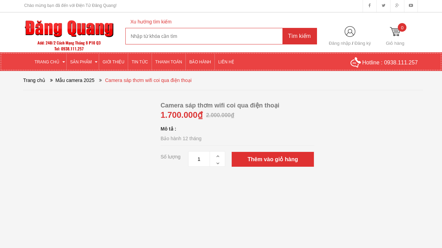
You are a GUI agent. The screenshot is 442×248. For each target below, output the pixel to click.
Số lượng (171, 156)
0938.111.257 (401, 62)
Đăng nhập (339, 43)
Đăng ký (362, 43)
